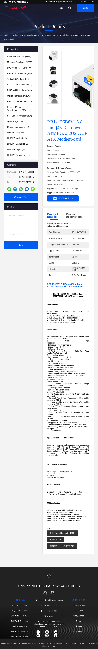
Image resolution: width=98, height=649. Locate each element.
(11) (17, 133)
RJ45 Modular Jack (30, 35)
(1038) (19, 90)
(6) (17, 138)
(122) (19, 85)
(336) (15, 121)
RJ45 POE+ (55, 539)
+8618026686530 (49, 611)
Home (6, 35)
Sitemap (78, 626)
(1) (16, 149)
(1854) (19, 57)
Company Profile (78, 605)
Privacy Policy (78, 631)
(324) (19, 73)
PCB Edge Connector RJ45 (62, 533)
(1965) (19, 62)
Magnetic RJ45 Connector (62, 546)
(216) (19, 101)
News (78, 621)
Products (15, 35)
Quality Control (78, 616)
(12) (18, 127)
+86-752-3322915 (85, 2)
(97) (19, 68)
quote (85, 8)
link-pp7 (48, 616)
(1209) (16, 108)
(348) (18, 79)
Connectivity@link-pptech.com (59, 2)
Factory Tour (78, 611)
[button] (54, 102)
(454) (19, 116)
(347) (19, 96)
